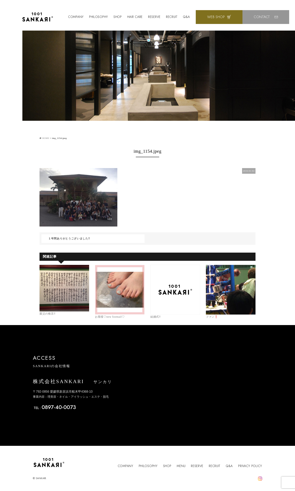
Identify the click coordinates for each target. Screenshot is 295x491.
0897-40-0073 (59, 407)
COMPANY (76, 17)
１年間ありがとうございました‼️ (69, 238)
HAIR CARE (135, 17)
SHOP (117, 17)
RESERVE (154, 17)
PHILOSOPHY (98, 17)
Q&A (186, 17)
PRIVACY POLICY (250, 466)
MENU (181, 466)
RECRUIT (171, 17)
